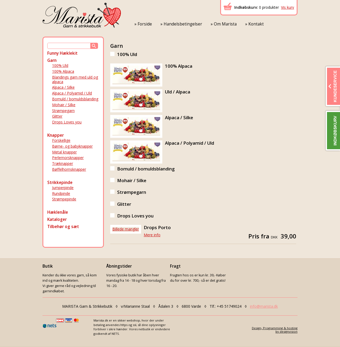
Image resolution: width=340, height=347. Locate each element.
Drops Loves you (67, 122)
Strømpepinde (64, 199)
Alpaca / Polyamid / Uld (72, 93)
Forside (145, 24)
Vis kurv (287, 7)
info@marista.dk (264, 306)
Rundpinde (61, 193)
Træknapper (62, 163)
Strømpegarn (63, 110)
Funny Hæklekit (62, 53)
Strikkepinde (60, 182)
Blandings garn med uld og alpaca (75, 79)
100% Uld (60, 65)
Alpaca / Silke (63, 87)
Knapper (55, 135)
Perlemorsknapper (68, 157)
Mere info (152, 234)
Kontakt (256, 24)
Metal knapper (64, 152)
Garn (52, 60)
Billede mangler (125, 229)
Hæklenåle (57, 212)
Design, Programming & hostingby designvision (275, 329)
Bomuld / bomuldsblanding (75, 98)
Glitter (57, 116)
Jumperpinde (63, 187)
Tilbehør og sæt (63, 226)
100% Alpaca (63, 71)
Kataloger (57, 219)
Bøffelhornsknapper (69, 169)
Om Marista (225, 24)
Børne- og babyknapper (72, 146)
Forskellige (61, 140)
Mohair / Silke (63, 104)
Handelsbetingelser (183, 24)
